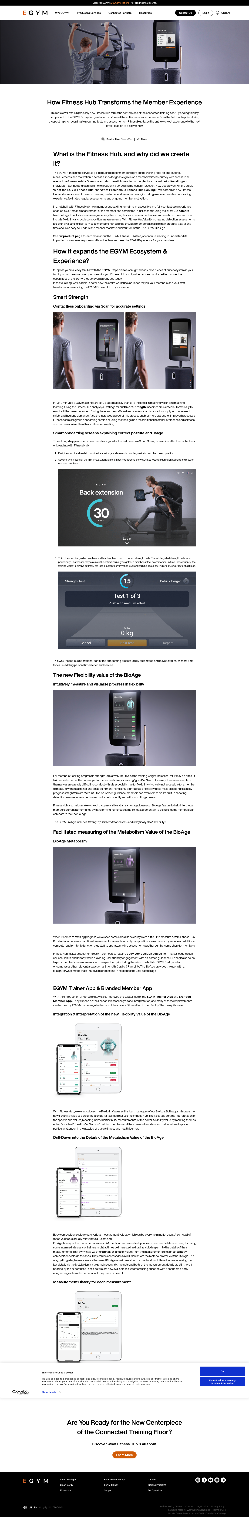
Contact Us (185, 13)
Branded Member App (115, 1479)
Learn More (124, 1455)
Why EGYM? (62, 13)
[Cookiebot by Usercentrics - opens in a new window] (20, 1511)
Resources (145, 13)
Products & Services (89, 13)
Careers (152, 1479)
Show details (49, 1511)
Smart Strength (68, 1479)
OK (222, 1490)
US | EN (225, 13)
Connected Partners (119, 13)
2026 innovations (120, 2)
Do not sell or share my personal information (222, 1501)
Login (205, 13)
